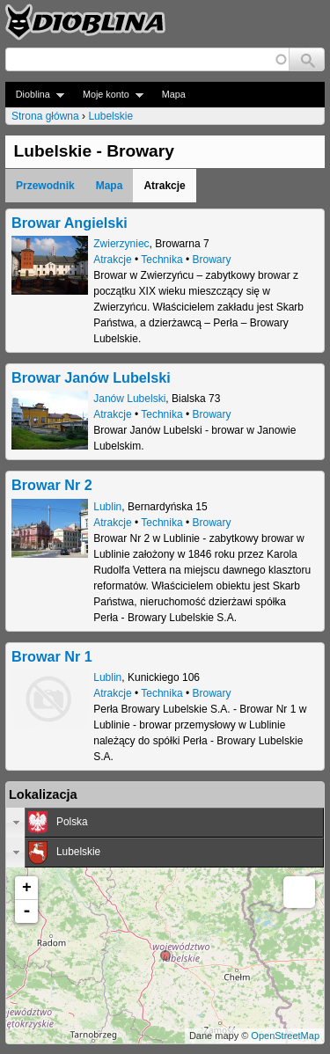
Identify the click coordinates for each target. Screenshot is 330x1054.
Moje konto (107, 94)
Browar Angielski (69, 223)
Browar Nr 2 (51, 485)
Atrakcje (112, 259)
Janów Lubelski (129, 398)
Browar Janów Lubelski (91, 377)
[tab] (165, 823)
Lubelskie (110, 116)
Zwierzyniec (121, 244)
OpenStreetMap (285, 1035)
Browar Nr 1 (51, 656)
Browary (212, 259)
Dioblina (34, 94)
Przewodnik (45, 185)
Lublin (107, 507)
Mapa (174, 94)
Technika (161, 259)
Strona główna (45, 116)
